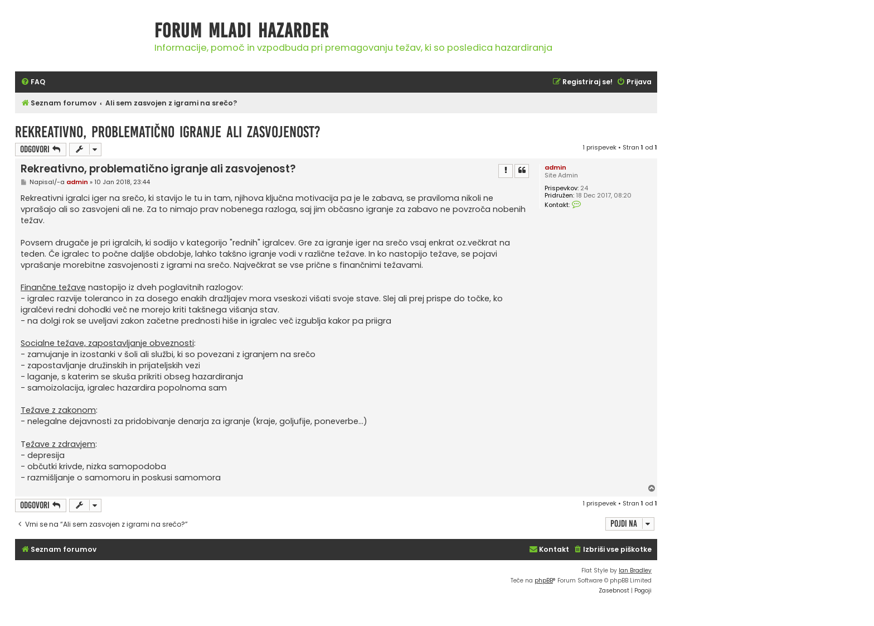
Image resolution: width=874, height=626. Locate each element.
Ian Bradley (635, 570)
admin (555, 167)
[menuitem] (33, 82)
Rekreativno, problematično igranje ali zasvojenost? (168, 132)
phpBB (544, 580)
